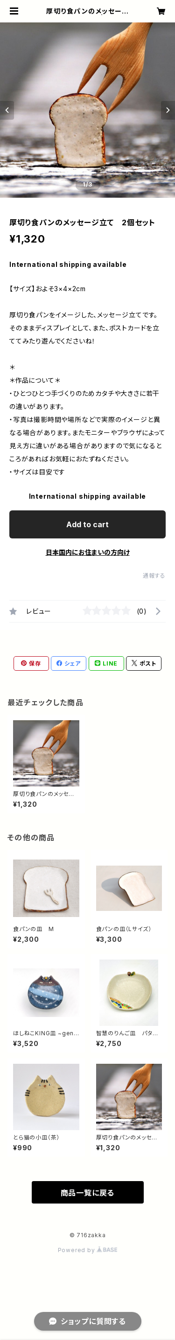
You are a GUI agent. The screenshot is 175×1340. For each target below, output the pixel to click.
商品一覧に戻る (88, 1192)
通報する (154, 575)
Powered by (88, 1250)
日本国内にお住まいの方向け (88, 552)
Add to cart (87, 524)
